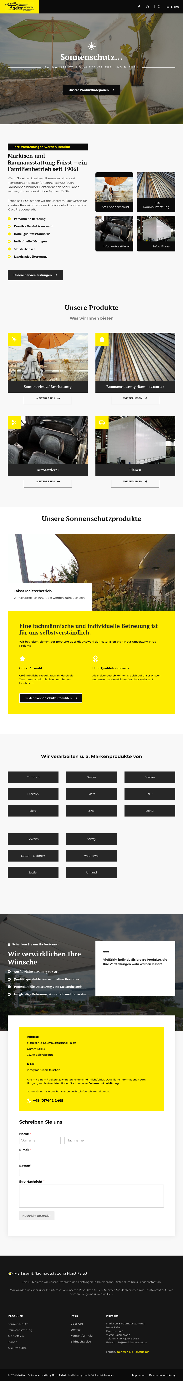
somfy (91, 839)
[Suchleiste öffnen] (159, 6)
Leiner (150, 810)
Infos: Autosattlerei (116, 246)
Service (75, 1329)
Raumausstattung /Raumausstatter (135, 386)
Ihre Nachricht (31, 1181)
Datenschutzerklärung (162, 1375)
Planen (135, 470)
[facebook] (140, 6)
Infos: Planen (162, 246)
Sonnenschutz (18, 1324)
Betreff (24, 1166)
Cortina (32, 777)
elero (33, 810)
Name (25, 1134)
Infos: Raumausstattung (156, 205)
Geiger (91, 777)
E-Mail (25, 1150)
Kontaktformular (82, 1335)
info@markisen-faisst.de (43, 1070)
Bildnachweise (80, 1341)
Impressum (138, 1375)
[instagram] (149, 6)
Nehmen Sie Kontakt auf (133, 1351)
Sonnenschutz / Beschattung (47, 386)
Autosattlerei (48, 470)
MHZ (149, 794)
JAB (91, 810)
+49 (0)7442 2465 (48, 1100)
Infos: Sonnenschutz (115, 207)
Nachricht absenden (36, 1215)
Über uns (77, 1323)
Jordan (150, 777)
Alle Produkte (17, 1348)
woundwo (91, 855)
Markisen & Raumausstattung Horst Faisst (41, 1375)
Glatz (91, 794)
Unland (91, 872)
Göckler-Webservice (102, 1375)
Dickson (33, 794)
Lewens (33, 839)
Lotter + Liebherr (33, 855)
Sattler (33, 872)
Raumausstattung (20, 1330)
